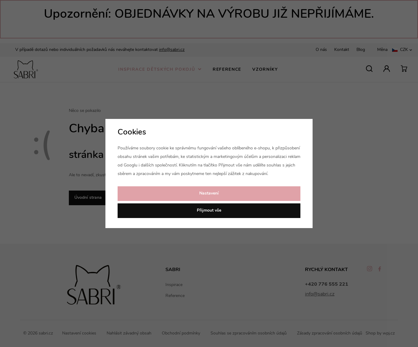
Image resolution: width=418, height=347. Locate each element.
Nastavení (209, 193)
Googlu (130, 165)
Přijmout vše (209, 210)
